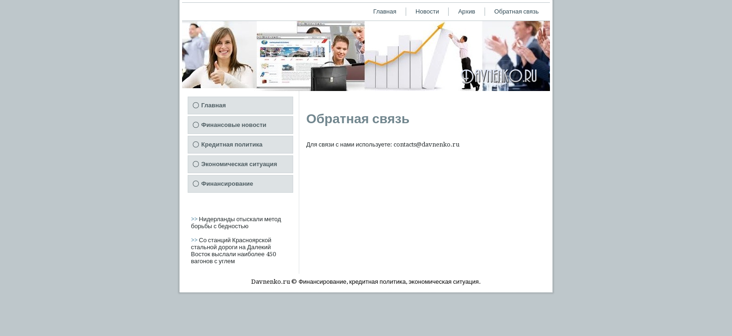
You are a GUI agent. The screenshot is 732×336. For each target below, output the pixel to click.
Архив (466, 11)
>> (195, 219)
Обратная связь (516, 11)
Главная (384, 11)
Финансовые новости (234, 124)
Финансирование (227, 183)
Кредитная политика (231, 144)
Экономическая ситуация (239, 164)
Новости (427, 11)
